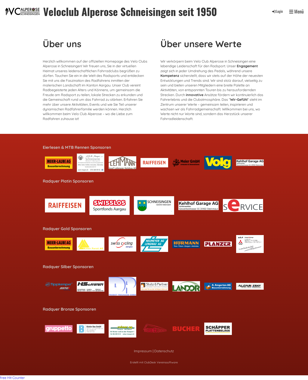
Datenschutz (164, 351)
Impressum (143, 351)
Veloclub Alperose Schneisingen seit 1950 (130, 11)
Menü (296, 11)
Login (277, 11)
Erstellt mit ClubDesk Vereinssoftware (154, 362)
